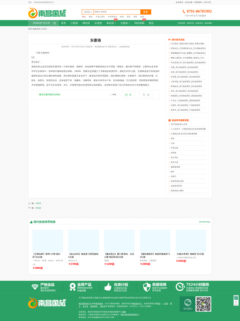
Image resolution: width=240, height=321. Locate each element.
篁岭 (172, 138)
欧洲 (122, 17)
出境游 (98, 23)
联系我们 (90, 298)
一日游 (165, 303)
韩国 (135, 17)
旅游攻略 (208, 23)
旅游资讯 (199, 23)
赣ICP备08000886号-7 (130, 315)
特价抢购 (140, 22)
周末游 (102, 306)
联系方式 (147, 298)
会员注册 (188, 2)
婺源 (90, 17)
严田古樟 (174, 148)
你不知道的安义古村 (179, 124)
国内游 (86, 23)
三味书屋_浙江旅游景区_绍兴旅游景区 (186, 81)
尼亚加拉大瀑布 (177, 191)
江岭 (172, 143)
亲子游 (85, 306)
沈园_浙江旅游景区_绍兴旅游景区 (185, 67)
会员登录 (179, 2)
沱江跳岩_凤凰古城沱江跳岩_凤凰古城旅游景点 (190, 44)
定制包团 (181, 23)
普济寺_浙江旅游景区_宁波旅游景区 (185, 110)
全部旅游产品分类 (44, 23)
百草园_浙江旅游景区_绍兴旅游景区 (185, 77)
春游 (158, 303)
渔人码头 (174, 157)
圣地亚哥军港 (176, 186)
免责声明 (123, 298)
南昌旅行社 (137, 303)
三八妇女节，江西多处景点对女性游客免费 (188, 129)
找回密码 (198, 2)
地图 (124, 312)
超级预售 (94, 306)
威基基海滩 (175, 167)
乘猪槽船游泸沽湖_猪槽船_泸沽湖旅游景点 (188, 53)
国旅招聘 (106, 298)
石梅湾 (38, 203)
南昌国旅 (99, 303)
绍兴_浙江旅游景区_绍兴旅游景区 (185, 91)
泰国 (142, 17)
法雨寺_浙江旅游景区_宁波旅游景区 (185, 105)
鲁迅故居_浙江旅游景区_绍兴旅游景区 (186, 86)
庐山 (84, 17)
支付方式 (207, 2)
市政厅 (173, 176)
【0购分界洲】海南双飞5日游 (190, 254)
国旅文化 (98, 298)
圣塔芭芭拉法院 (177, 181)
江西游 (74, 23)
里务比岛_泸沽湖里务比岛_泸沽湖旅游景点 (188, 48)
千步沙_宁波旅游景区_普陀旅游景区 (185, 100)
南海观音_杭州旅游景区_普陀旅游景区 (186, 96)
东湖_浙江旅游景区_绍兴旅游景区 (185, 72)
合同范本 (131, 298)
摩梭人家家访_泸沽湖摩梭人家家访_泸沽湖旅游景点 (192, 58)
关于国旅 (82, 298)
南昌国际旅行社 (85, 303)
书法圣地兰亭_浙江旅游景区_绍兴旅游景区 (188, 63)
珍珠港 (173, 153)
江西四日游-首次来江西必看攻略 (184, 134)
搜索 (145, 12)
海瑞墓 (38, 208)
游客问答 (190, 23)
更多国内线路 (204, 222)
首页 (63, 23)
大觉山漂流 (100, 17)
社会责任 (115, 298)
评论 (114, 94)
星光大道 (174, 162)
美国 (128, 17)
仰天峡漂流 (112, 17)
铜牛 (172, 172)
